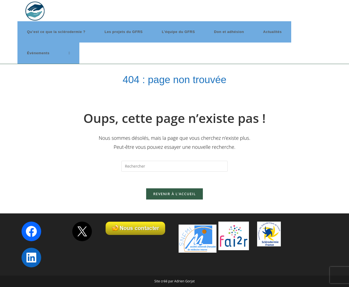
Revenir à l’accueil (174, 193)
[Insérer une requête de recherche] (174, 166)
